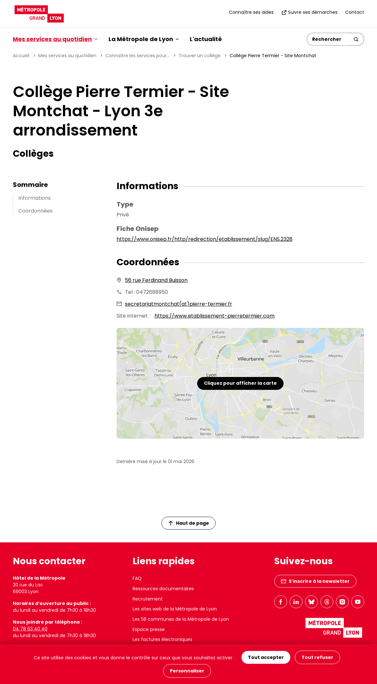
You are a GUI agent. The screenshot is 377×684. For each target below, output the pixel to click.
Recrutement (148, 599)
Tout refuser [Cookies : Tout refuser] (317, 657)
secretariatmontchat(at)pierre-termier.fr (178, 304)
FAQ (137, 578)
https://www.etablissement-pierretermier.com (214, 316)
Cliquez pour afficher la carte (240, 383)
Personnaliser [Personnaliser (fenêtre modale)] (187, 671)
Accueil (21, 55)
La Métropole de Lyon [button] (144, 39)
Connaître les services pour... (137, 55)
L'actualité (206, 39)
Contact (354, 12)
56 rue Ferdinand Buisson (156, 280)
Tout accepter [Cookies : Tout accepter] (266, 657)
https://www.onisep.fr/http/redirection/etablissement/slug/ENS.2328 (205, 239)
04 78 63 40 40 (30, 629)
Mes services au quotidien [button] (55, 39)
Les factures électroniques (162, 639)
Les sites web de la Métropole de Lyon (175, 609)
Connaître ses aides (251, 12)
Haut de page (189, 523)
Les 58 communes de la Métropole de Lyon (181, 619)
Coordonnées (35, 211)
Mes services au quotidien (67, 55)
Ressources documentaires (163, 588)
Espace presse (149, 629)
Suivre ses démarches (309, 12)
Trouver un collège (200, 55)
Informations (34, 198)
